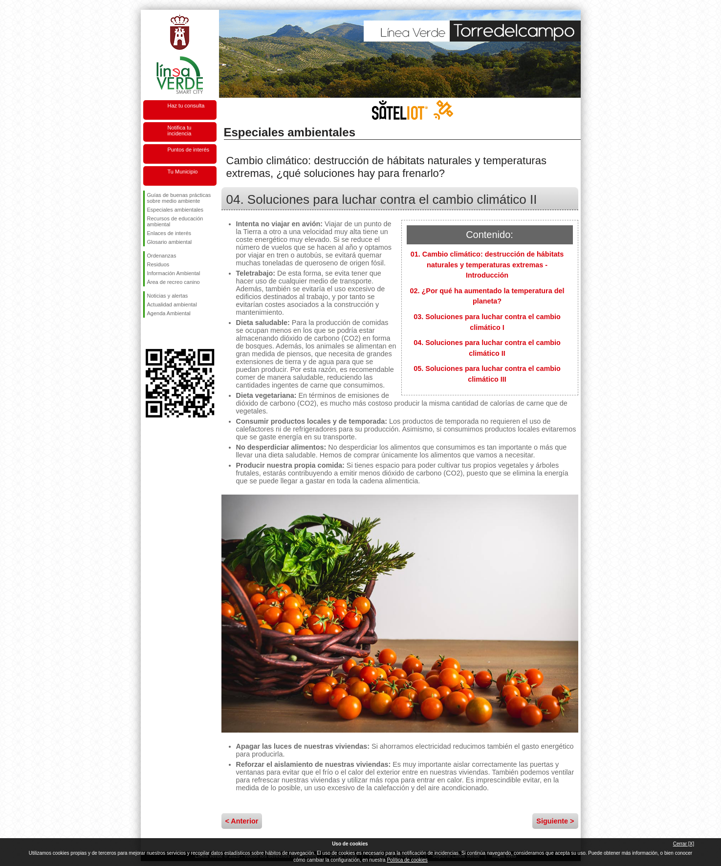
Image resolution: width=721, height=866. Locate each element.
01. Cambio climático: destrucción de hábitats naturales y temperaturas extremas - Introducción (487, 264)
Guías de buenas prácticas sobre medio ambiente (179, 198)
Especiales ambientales (175, 210)
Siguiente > (555, 821)
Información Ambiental (173, 273)
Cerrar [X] (683, 843)
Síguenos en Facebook (149, 333)
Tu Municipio (183, 171)
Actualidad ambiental (172, 304)
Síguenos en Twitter (165, 333)
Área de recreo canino (173, 282)
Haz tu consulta (186, 105)
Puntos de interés (189, 149)
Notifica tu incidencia (180, 130)
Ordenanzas (161, 256)
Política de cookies (407, 860)
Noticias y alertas (167, 296)
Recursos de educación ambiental (175, 221)
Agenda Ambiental (169, 313)
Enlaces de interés (169, 233)
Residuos (158, 264)
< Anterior (242, 821)
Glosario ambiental (169, 242)
